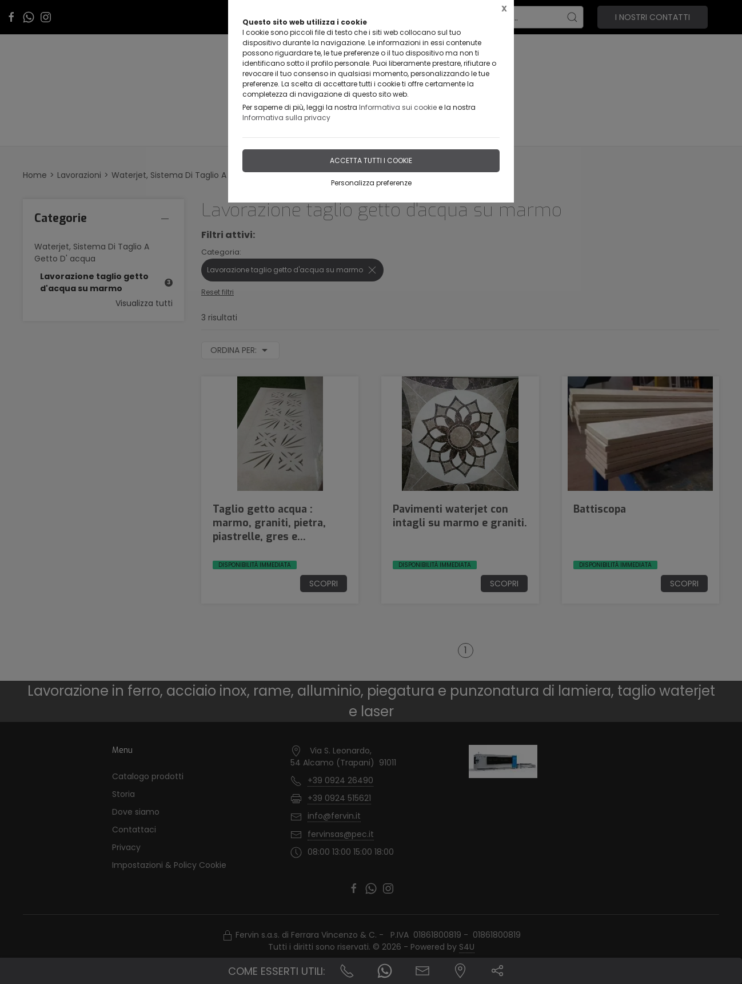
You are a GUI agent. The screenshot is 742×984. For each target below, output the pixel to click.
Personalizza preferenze (371, 183)
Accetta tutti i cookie (371, 160)
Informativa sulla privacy (286, 117)
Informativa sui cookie (398, 107)
